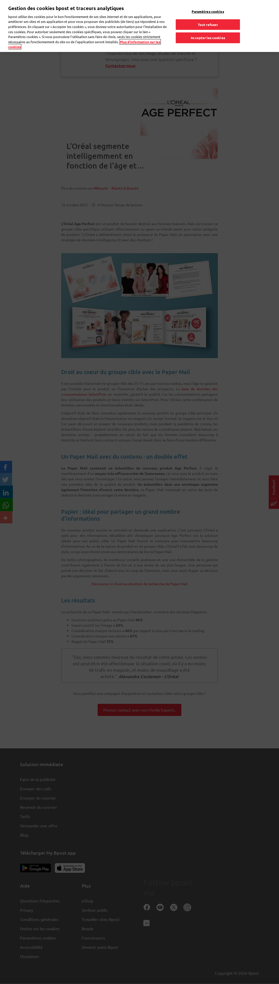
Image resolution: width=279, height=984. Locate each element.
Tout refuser (208, 13)
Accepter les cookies (208, 27)
